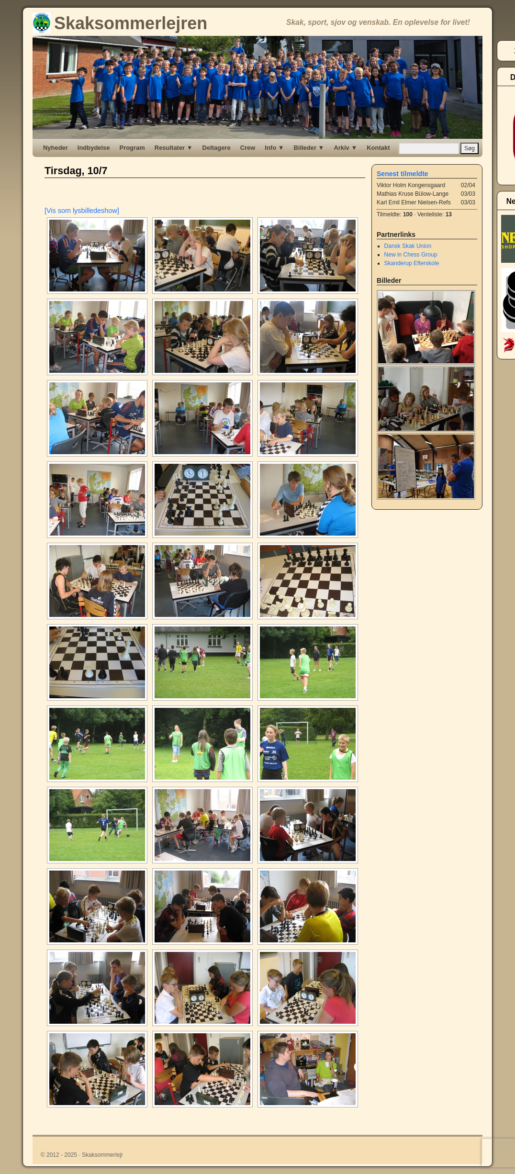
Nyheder (55, 147)
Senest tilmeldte (402, 174)
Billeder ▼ (308, 147)
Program (132, 147)
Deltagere (216, 147)
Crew (248, 147)
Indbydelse (94, 147)
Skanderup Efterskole (411, 263)
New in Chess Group (410, 254)
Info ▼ (274, 147)
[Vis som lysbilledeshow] (82, 210)
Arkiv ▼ (345, 147)
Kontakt (378, 147)
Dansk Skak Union (408, 246)
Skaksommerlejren (120, 23)
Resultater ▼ (174, 147)
